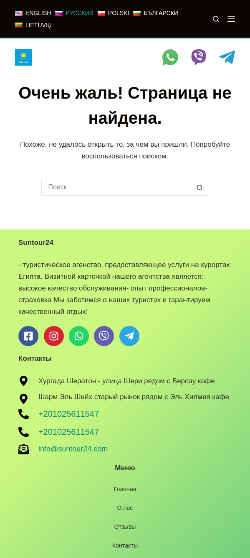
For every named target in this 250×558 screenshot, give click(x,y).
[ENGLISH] (33, 13)
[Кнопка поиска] (200, 187)
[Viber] (199, 57)
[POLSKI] (113, 13)
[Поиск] (216, 19)
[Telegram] (227, 57)
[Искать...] (116, 187)
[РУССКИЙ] (74, 13)
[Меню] (231, 19)
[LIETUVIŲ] (33, 25)
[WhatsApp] (170, 57)
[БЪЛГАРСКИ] (155, 13)
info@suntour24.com (73, 449)
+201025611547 (68, 413)
